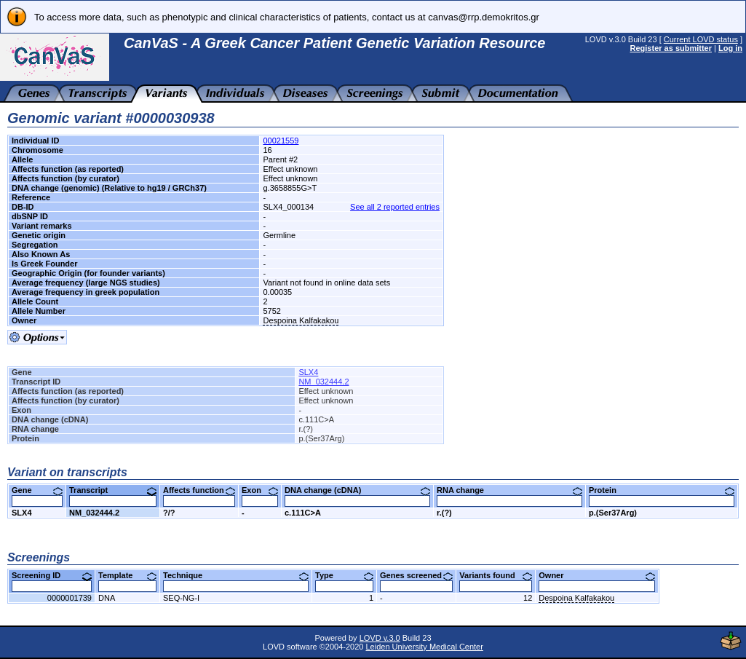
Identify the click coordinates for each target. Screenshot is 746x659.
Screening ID (52, 575)
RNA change (509, 490)
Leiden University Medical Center (424, 646)
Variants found (495, 575)
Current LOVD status (701, 39)
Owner (597, 575)
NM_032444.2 (323, 381)
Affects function (199, 490)
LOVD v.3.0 (380, 638)
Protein (661, 490)
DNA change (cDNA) (357, 490)
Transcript (112, 490)
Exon (260, 490)
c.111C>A (303, 512)
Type (344, 575)
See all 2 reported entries (395, 206)
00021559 (280, 140)
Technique (236, 575)
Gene (37, 490)
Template (127, 575)
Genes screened (416, 575)
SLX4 (308, 372)
